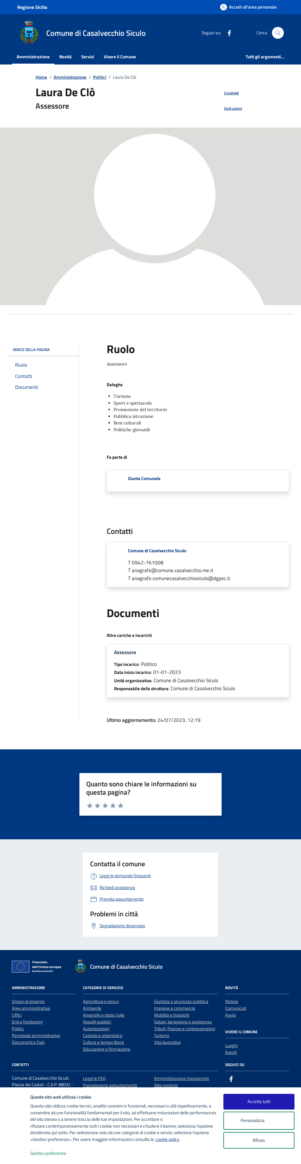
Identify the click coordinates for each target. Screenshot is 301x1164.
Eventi (231, 1052)
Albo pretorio (166, 1085)
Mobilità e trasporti (171, 1015)
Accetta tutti (258, 1101)
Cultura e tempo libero (103, 1042)
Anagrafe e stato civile (103, 1015)
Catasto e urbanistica (102, 1035)
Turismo (161, 1035)
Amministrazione (33, 56)
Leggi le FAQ (94, 1078)
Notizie (231, 1001)
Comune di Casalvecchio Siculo (157, 550)
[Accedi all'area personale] (248, 7)
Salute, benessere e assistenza (183, 1021)
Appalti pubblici (97, 1021)
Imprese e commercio (174, 1008)
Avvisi (230, 1015)
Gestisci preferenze (54, 1153)
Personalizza (259, 1121)
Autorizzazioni (96, 1028)
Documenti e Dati (28, 1042)
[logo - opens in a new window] (15, 1153)
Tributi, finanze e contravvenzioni (184, 1028)
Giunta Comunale (144, 478)
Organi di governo (28, 1001)
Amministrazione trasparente (181, 1078)
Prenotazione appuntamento (110, 1085)
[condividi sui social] (226, 93)
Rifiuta (259, 1140)
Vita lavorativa (167, 1042)
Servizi (87, 56)
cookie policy (167, 1139)
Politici (18, 1028)
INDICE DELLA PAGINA (44, 349)
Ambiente (92, 1008)
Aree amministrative (31, 1008)
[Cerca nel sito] (278, 33)
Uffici (17, 1015)
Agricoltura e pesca (101, 1001)
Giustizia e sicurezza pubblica (181, 1001)
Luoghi (231, 1045)
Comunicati (235, 1008)
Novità (65, 56)
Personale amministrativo (36, 1035)
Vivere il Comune (120, 56)
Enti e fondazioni (27, 1021)
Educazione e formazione (106, 1049)
